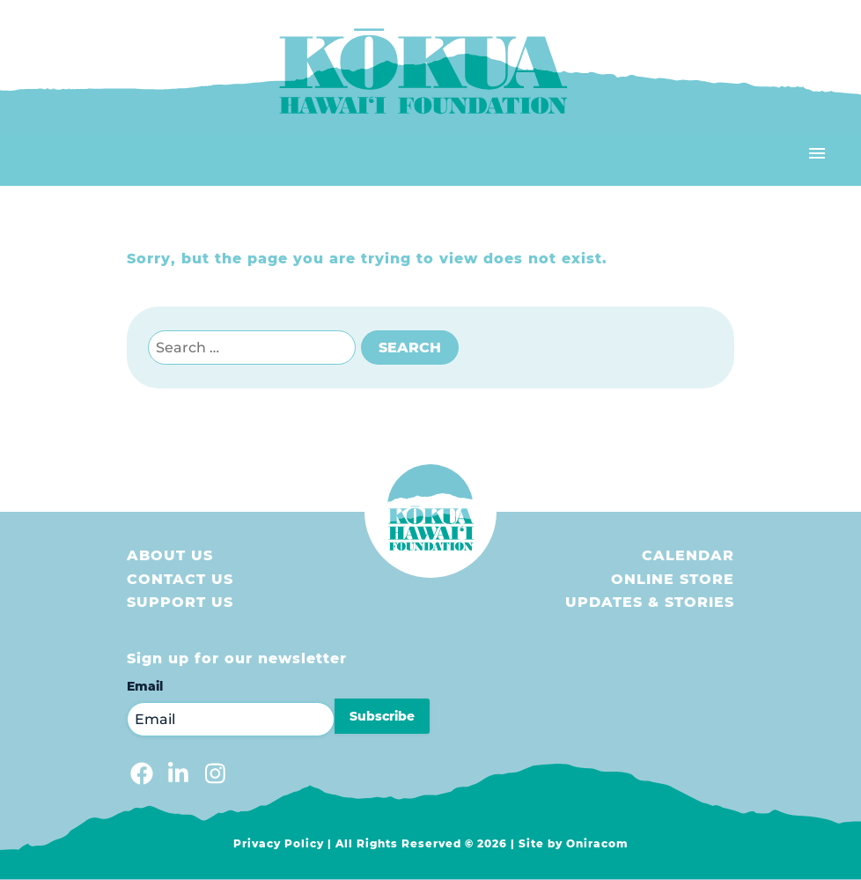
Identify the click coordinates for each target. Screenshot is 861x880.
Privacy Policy (278, 843)
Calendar (688, 555)
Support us (180, 602)
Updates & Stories (649, 602)
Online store (672, 579)
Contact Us (180, 579)
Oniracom (597, 843)
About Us (170, 555)
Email (145, 686)
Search (410, 347)
